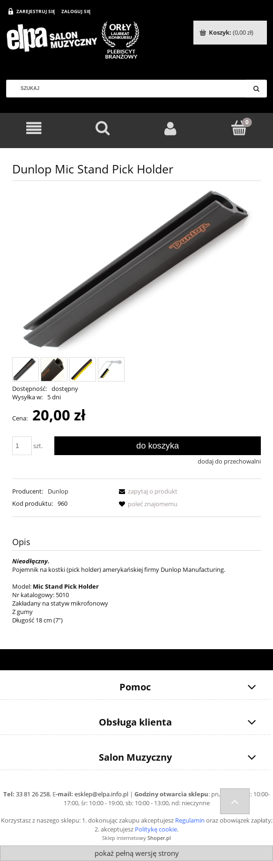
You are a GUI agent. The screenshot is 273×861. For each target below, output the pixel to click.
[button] (146, 491)
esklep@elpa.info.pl (101, 794)
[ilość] (22, 445)
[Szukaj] (256, 88)
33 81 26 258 (33, 794)
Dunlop (58, 491)
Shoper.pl (159, 837)
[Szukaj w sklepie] (129, 88)
